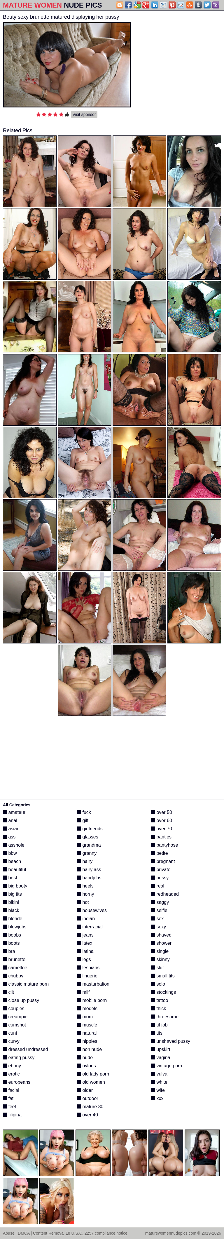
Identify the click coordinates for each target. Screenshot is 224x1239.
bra (9, 951)
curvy (11, 1041)
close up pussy (21, 1000)
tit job (159, 1024)
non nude (89, 1049)
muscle (87, 1024)
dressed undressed (25, 1049)
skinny (160, 959)
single (160, 951)
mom (85, 1016)
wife (158, 1090)
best (10, 877)
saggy (160, 902)
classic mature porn (26, 984)
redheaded (165, 894)
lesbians (88, 967)
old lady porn (93, 1073)
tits (156, 1033)
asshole (13, 845)
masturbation (93, 984)
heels (85, 885)
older (85, 1090)
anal (10, 820)
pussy (160, 877)
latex (84, 943)
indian (86, 918)
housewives (92, 910)
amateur (14, 812)
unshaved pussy (170, 1041)
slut (157, 967)
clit (8, 992)
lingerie (87, 975)
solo (158, 984)
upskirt (160, 1049)
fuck (84, 812)
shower (161, 943)
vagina (160, 1057)
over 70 (161, 828)
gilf (82, 820)
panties (161, 836)
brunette (14, 959)
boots (11, 943)
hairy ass (89, 869)
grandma (89, 845)
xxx (157, 1098)
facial (11, 1090)
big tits (12, 894)
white (159, 1082)
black (11, 910)
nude (85, 1057)
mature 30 (90, 1106)
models (87, 1008)
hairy (84, 861)
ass (9, 836)
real (157, 885)
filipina (12, 1114)
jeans (85, 934)
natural (87, 1033)
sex (157, 918)
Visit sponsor (84, 114)
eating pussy (18, 1057)
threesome (164, 1016)
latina (85, 951)
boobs (12, 934)
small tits (163, 975)
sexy (158, 926)
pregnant (163, 861)
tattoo (159, 1000)
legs (84, 959)
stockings (163, 992)
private (160, 869)
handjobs (89, 877)
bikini (11, 902)
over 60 (161, 820)
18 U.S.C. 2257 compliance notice (96, 1233)
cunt (10, 1033)
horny (85, 894)
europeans (16, 1082)
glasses (87, 836)
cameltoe (15, 967)
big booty (15, 885)
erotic (11, 1073)
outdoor (87, 1098)
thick (158, 1008)
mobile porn (92, 1000)
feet (9, 1106)
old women (91, 1082)
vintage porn (166, 1065)
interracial (90, 926)
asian (11, 828)
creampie (15, 1016)
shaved (161, 934)
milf (83, 992)
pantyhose (164, 845)
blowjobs (15, 926)
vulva (159, 1073)
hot (83, 902)
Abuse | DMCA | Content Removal (33, 1233)
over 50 (161, 812)
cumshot (14, 1024)
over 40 (87, 1114)
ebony (12, 1065)
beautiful (14, 869)
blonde (12, 918)
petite (159, 853)
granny (87, 853)
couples (13, 1008)
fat (8, 1098)
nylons (86, 1065)
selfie (159, 910)
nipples (87, 1041)
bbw (10, 853)
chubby (13, 975)
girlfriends (90, 828)
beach (12, 861)
